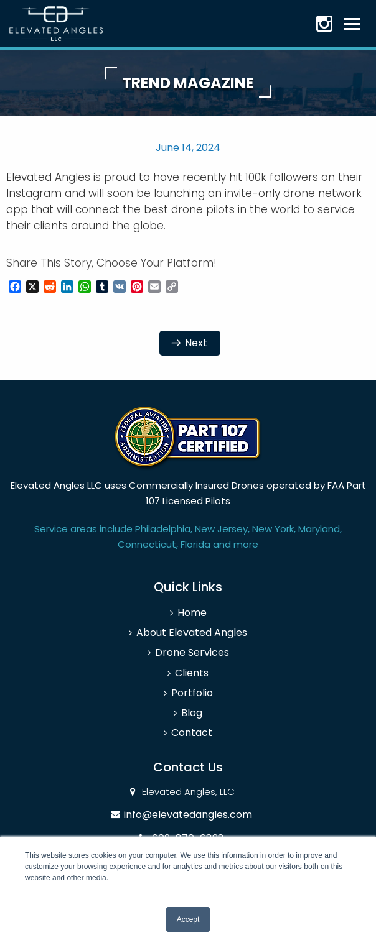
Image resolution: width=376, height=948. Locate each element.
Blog (191, 713)
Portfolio (192, 693)
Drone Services (192, 652)
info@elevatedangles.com (188, 815)
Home (192, 612)
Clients (192, 673)
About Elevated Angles (191, 632)
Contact (191, 732)
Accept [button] (188, 919)
